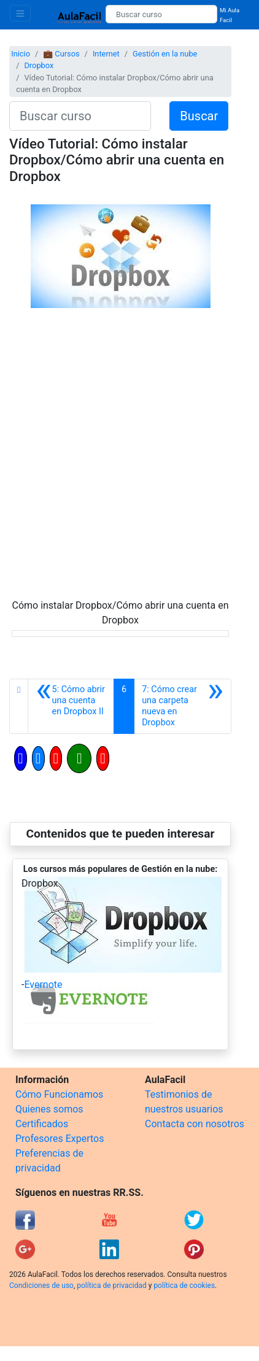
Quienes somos (49, 1109)
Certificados (41, 1124)
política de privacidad (111, 1285)
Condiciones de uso (41, 1285)
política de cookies (184, 1285)
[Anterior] (71, 706)
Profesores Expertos (59, 1138)
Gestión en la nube (165, 53)
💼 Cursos (61, 53)
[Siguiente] (182, 706)
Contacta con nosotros (194, 1124)
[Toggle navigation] (20, 13)
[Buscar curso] (161, 14)
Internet (106, 53)
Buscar (199, 116)
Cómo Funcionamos (59, 1094)
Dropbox (38, 65)
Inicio (20, 53)
